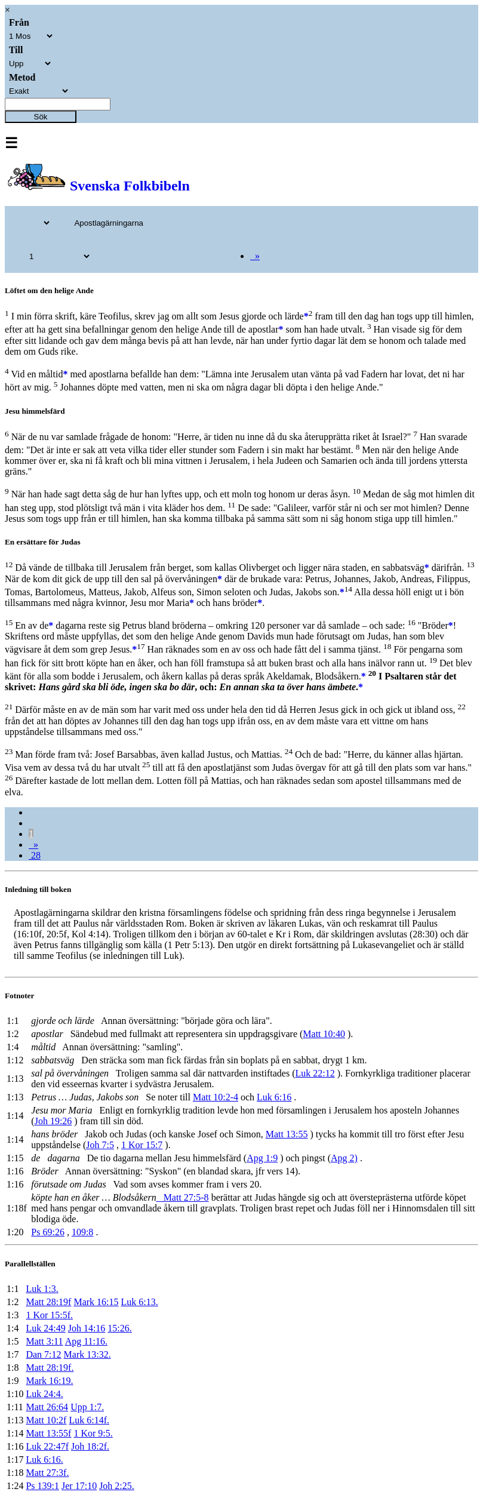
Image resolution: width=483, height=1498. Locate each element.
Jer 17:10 (79, 1486)
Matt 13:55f (48, 1433)
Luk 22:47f (47, 1446)
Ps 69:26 (47, 1232)
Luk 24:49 (45, 1328)
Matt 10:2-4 (215, 1097)
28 (35, 855)
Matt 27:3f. (47, 1473)
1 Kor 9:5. (92, 1433)
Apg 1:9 (262, 1158)
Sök (41, 116)
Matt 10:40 (324, 1034)
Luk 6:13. (139, 1302)
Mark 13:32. (87, 1354)
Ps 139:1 (42, 1486)
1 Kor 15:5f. (49, 1315)
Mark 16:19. (49, 1381)
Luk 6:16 (274, 1097)
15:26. (119, 1328)
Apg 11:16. (86, 1341)
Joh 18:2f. (90, 1446)
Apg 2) (344, 1158)
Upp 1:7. (87, 1407)
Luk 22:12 (314, 1073)
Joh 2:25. (116, 1486)
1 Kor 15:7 (141, 1145)
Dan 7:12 (43, 1354)
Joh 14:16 (87, 1328)
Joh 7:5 (100, 1145)
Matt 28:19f (48, 1302)
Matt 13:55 (287, 1134)
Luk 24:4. (44, 1394)
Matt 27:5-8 (182, 1197)
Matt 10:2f (46, 1420)
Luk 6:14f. (89, 1420)
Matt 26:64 (47, 1407)
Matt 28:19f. (49, 1367)
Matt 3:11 (44, 1341)
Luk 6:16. (44, 1459)
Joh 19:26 (53, 1121)
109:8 (82, 1232)
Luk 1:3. (42, 1289)
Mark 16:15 (95, 1302)
